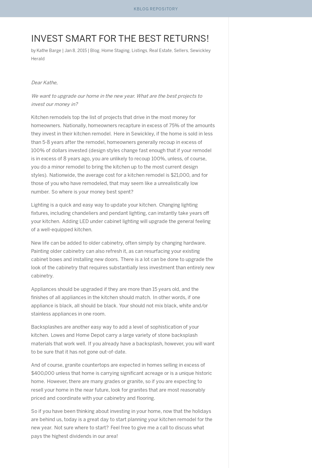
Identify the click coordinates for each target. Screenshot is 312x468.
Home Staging (115, 51)
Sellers (181, 51)
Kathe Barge (49, 51)
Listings (139, 51)
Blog (94, 51)
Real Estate (160, 51)
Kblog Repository (156, 9)
